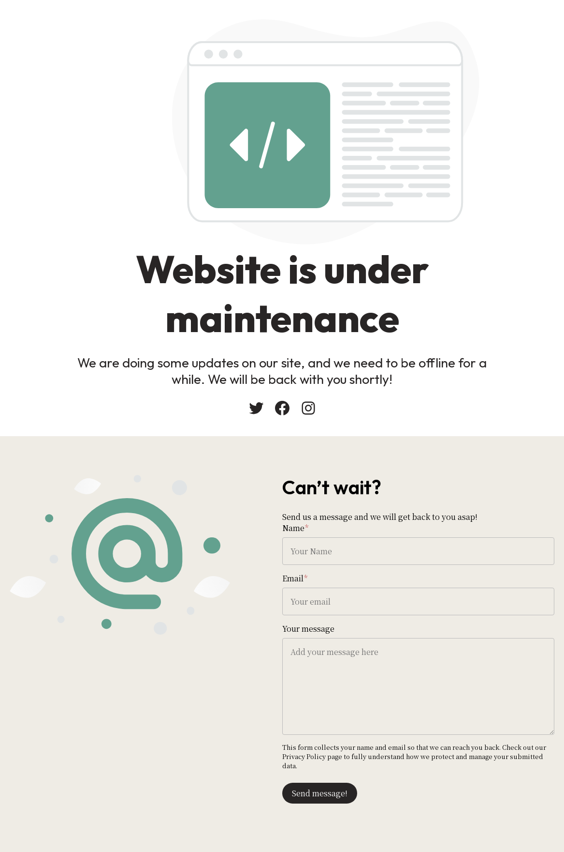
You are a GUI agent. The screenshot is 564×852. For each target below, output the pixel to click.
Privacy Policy (304, 756)
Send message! (319, 793)
